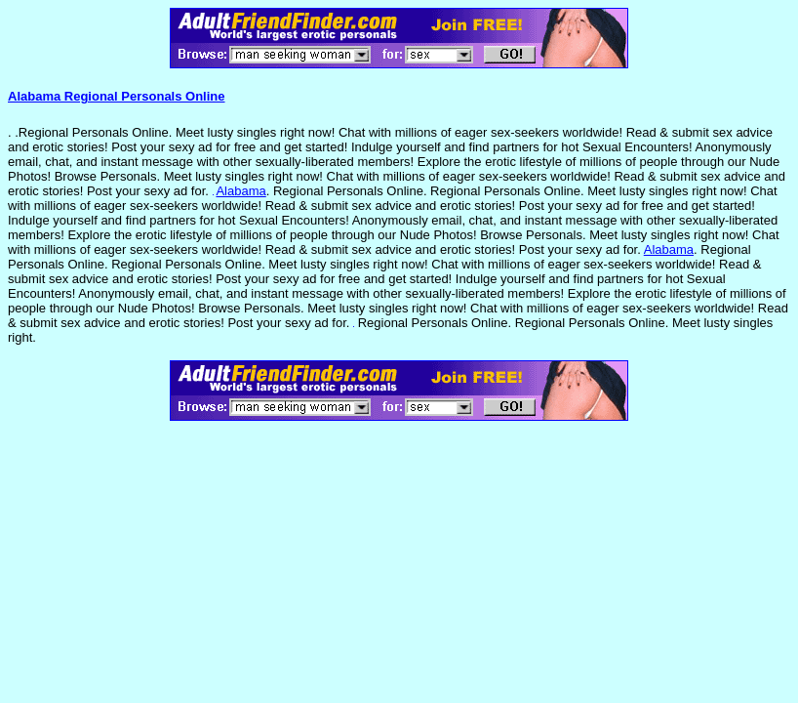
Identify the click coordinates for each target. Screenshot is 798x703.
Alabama (240, 191)
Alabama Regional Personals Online (116, 96)
